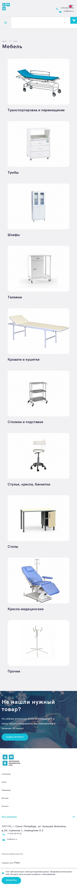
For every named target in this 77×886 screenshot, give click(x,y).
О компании (9, 778)
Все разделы (9, 821)
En (70, 4)
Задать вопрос (16, 741)
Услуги (6, 786)
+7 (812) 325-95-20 (20, 839)
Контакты (7, 810)
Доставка (7, 802)
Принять (12, 880)
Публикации (9, 794)
